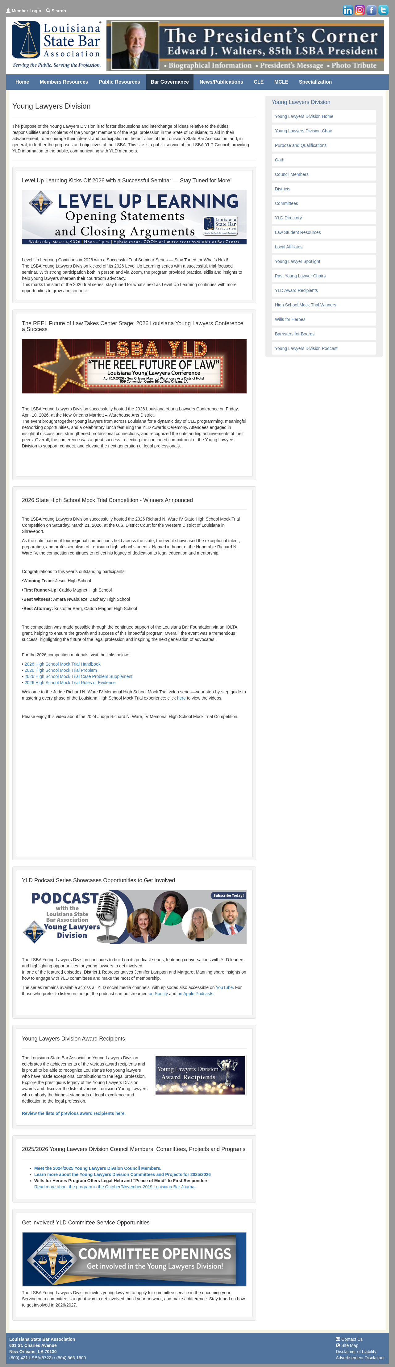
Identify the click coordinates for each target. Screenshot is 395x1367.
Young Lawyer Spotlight (297, 261)
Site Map (347, 1345)
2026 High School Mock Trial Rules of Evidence (70, 682)
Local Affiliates (288, 246)
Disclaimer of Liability (356, 1351)
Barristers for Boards (294, 333)
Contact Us (349, 1339)
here (182, 698)
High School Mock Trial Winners (305, 304)
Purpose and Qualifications (300, 145)
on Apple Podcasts (195, 993)
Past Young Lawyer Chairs (300, 275)
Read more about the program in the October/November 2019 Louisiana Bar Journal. (115, 1186)
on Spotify (158, 993)
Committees (286, 203)
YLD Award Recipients (296, 290)
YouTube (224, 987)
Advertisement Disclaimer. (361, 1357)
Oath (279, 159)
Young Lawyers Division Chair (303, 130)
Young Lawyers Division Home (304, 116)
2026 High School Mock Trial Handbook (63, 664)
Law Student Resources (298, 232)
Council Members (292, 174)
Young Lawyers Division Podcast (306, 348)
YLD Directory (288, 217)
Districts (282, 188)
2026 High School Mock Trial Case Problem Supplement (78, 676)
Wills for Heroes (290, 319)
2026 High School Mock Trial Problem (61, 670)
